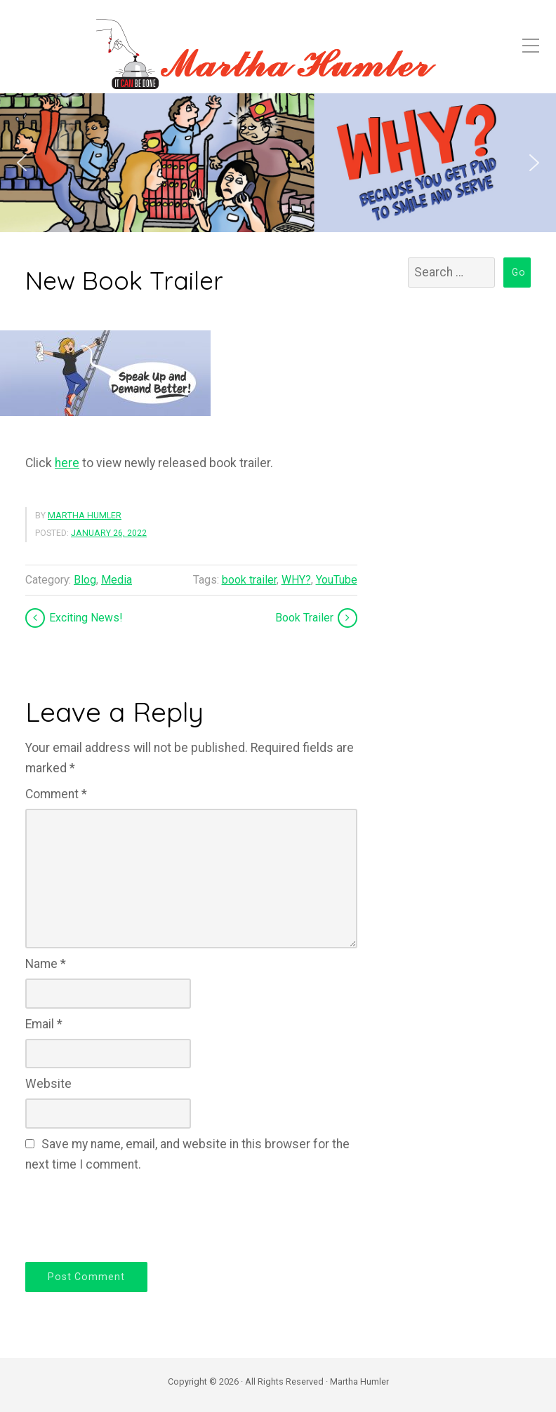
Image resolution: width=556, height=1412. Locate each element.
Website (48, 1084)
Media (116, 579)
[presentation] (132, 1215)
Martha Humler (84, 515)
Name (45, 964)
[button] (22, 163)
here (67, 463)
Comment (56, 794)
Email (43, 1024)
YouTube (336, 579)
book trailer (249, 579)
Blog (85, 579)
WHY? (296, 579)
